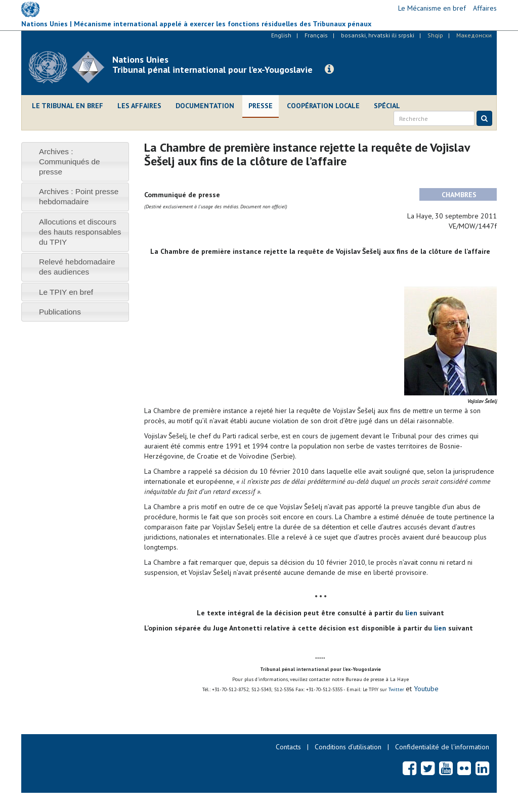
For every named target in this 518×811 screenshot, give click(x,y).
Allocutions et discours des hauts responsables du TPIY (80, 231)
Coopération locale (323, 105)
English (281, 35)
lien (411, 612)
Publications (60, 311)
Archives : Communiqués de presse (69, 161)
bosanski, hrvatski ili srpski (377, 35)
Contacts (288, 746)
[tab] (75, 161)
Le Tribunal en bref (67, 105)
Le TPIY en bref (66, 292)
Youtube (425, 688)
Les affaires (139, 105)
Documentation (205, 105)
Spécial (387, 105)
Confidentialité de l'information (442, 746)
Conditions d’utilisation (348, 746)
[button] (329, 69)
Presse (260, 105)
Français (316, 35)
